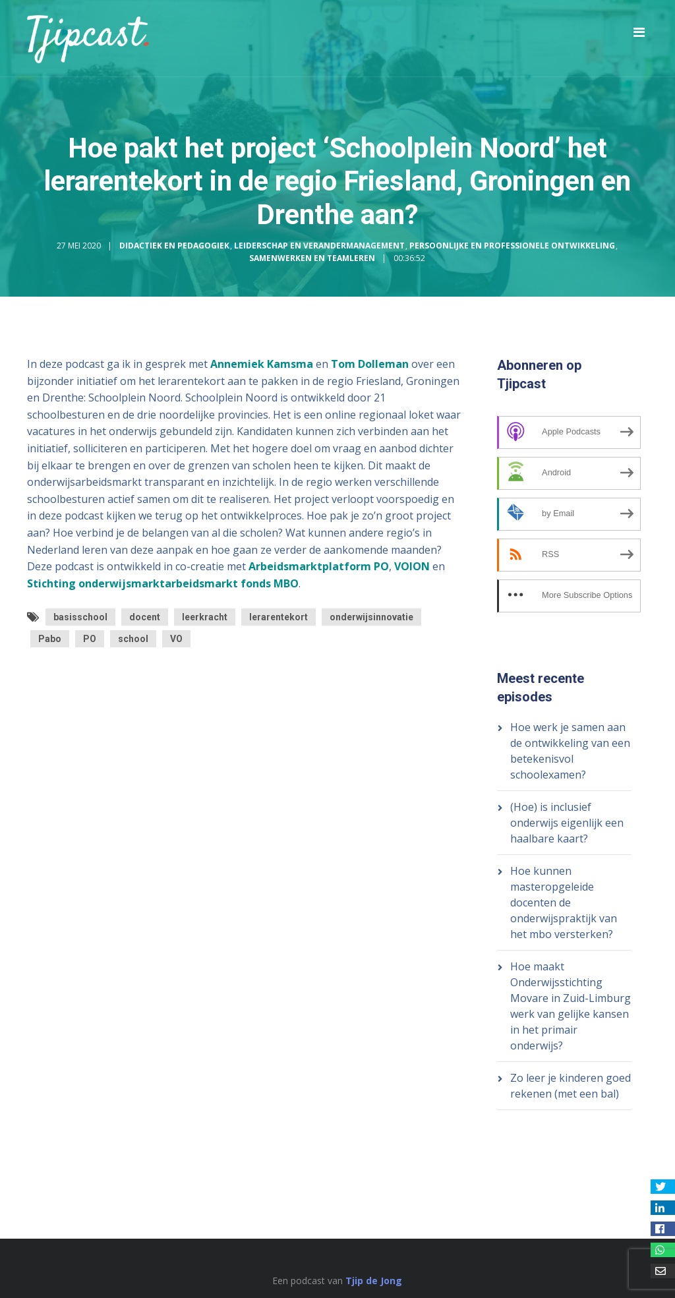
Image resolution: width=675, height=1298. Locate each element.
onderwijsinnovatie (371, 617)
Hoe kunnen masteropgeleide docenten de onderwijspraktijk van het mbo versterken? (563, 902)
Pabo (49, 639)
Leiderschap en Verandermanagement (319, 245)
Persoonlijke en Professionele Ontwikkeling (512, 245)
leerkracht (204, 617)
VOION (412, 566)
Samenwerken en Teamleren (312, 258)
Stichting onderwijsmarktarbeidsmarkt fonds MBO (163, 583)
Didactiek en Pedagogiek (174, 245)
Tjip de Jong (373, 1280)
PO (89, 639)
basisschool (80, 617)
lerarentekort (278, 617)
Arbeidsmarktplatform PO (319, 566)
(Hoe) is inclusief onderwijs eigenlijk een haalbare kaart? (567, 823)
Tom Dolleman (370, 364)
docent (144, 617)
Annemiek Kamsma (261, 364)
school (133, 639)
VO (176, 639)
